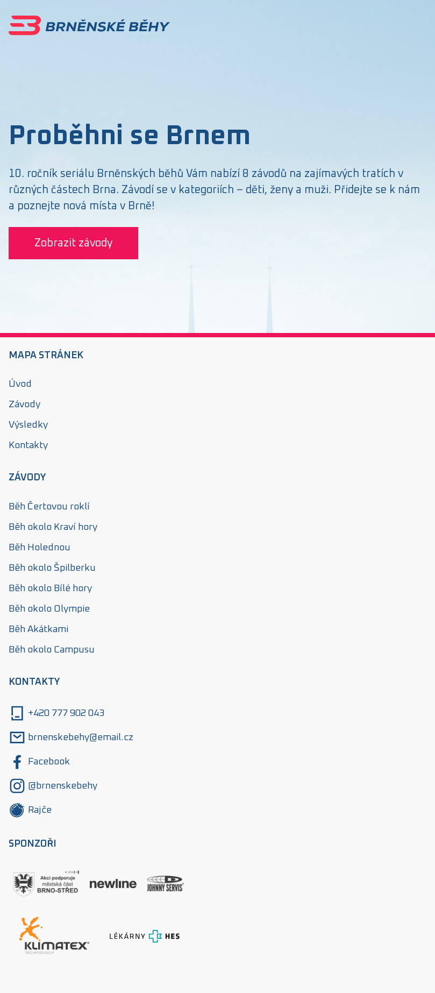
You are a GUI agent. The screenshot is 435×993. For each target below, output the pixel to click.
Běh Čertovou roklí (49, 507)
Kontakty (28, 445)
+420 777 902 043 (56, 713)
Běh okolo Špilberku (52, 568)
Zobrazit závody (73, 243)
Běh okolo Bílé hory (50, 588)
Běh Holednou (39, 547)
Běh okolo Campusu (52, 650)
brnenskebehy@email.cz (71, 737)
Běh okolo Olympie (49, 609)
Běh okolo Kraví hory (53, 527)
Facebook (39, 761)
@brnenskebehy (53, 786)
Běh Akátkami (38, 629)
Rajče (30, 810)
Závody (24, 404)
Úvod (20, 384)
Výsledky (28, 425)
